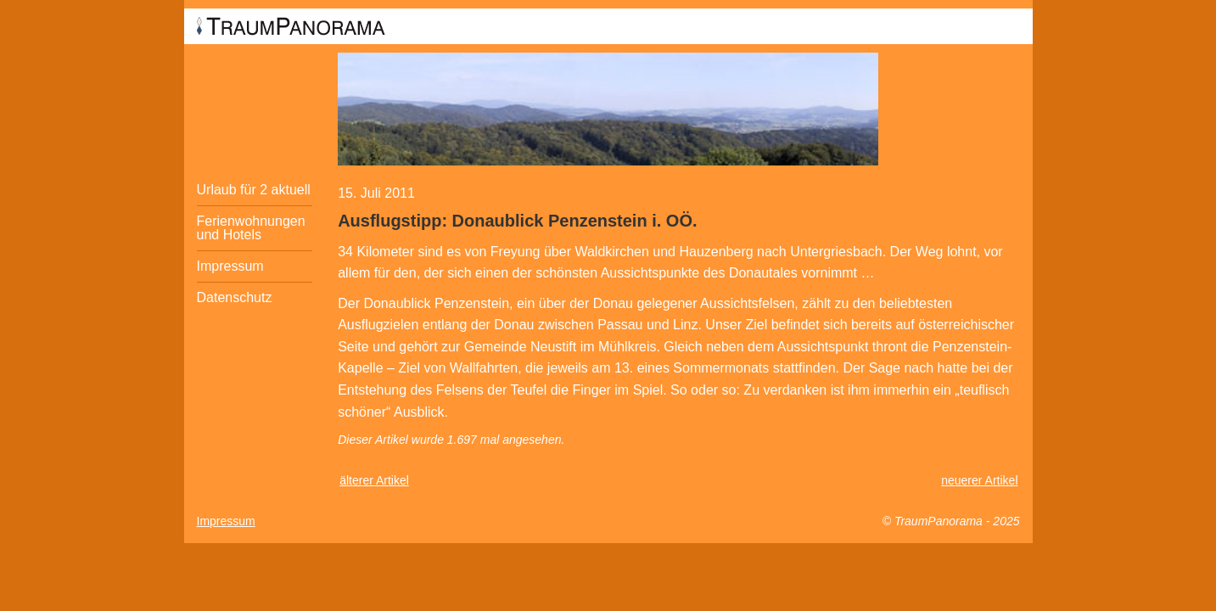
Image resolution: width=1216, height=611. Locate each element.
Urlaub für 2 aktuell (254, 189)
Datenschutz (234, 297)
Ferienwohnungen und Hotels (251, 228)
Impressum (230, 266)
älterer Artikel (374, 480)
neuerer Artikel (979, 480)
